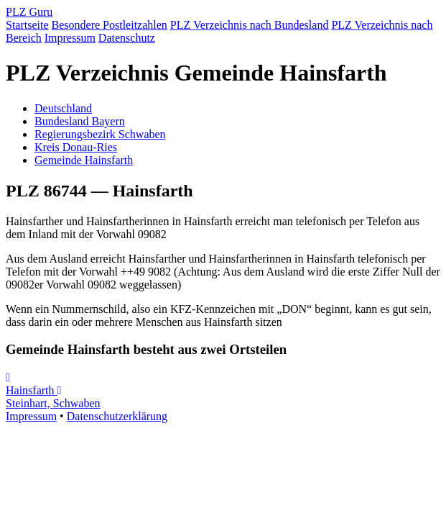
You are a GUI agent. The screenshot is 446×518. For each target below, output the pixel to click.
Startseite (27, 25)
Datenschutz (126, 38)
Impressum (70, 38)
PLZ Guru (29, 12)
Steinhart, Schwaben (53, 397)
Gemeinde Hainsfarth (83, 160)
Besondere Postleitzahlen (109, 25)
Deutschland (63, 108)
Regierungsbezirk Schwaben (100, 134)
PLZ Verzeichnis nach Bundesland (249, 25)
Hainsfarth (31, 384)
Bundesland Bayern (79, 121)
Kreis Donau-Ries (75, 147)
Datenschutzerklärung (117, 416)
